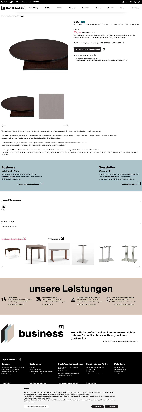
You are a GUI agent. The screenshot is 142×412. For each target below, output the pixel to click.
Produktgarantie (63, 371)
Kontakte (5, 364)
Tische (59, 8)
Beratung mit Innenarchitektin (95, 367)
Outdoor (85, 8)
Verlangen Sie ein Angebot (87, 49)
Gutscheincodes (119, 372)
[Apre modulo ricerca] (123, 2)
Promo (98, 8)
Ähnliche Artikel (54, 239)
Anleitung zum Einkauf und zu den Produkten (68, 368)
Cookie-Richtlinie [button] (75, 394)
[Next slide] (65, 126)
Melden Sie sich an (129, 184)
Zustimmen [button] (111, 406)
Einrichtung (33, 8)
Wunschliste (118, 374)
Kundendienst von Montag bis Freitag (12, 367)
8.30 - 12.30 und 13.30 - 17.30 (10, 369)
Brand (122, 8)
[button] (17, 106)
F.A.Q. (59, 378)
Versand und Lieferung (65, 375)
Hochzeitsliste (90, 369)
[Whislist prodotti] (127, 2)
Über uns (32, 367)
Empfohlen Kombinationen (12, 239)
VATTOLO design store (8, 374)
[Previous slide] (3, 267)
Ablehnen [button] (97, 406)
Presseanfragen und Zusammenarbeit (41, 372)
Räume (110, 8)
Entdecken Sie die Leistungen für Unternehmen (119, 341)
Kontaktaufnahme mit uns (9, 372)
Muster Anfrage (90, 372)
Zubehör (72, 8)
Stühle (47, 8)
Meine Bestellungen (120, 369)
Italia (6, 2)
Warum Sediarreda (35, 369)
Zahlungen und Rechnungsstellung (68, 373)
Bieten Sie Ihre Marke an (37, 374)
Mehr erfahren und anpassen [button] (36, 406)
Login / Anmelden (119, 367)
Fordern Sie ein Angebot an (28, 184)
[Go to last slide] (3, 126)
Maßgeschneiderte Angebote (95, 374)
